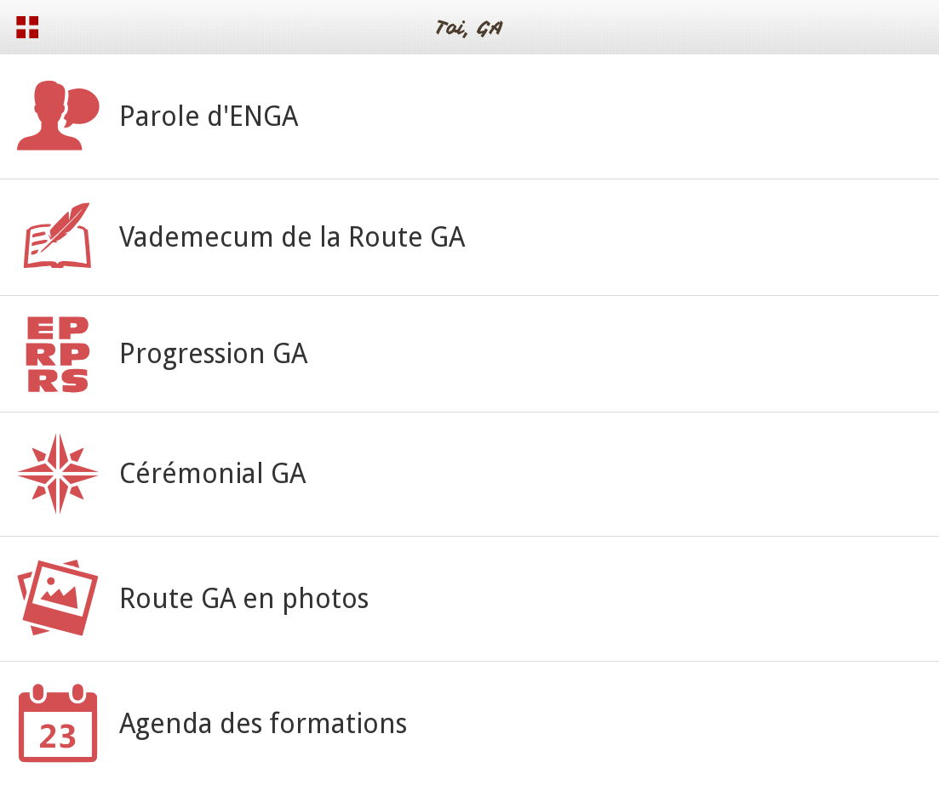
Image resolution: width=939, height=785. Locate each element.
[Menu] (27, 27)
